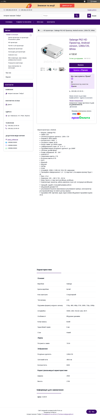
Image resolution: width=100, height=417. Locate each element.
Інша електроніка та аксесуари (14, 67)
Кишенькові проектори (15, 48)
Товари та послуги (23, 22)
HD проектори (48, 30)
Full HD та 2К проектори (15, 45)
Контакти (51, 22)
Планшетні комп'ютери (15, 63)
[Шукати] (76, 16)
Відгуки (8, 77)
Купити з (81, 70)
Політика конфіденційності (65, 414)
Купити (81, 65)
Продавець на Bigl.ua (50, 412)
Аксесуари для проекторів (16, 52)
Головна (9, 22)
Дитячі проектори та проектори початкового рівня (18, 38)
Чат (91, 412)
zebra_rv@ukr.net (13, 139)
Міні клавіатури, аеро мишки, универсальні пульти (17, 59)
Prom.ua (59, 410)
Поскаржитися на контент (49, 414)
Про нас (40, 22)
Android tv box (12, 55)
